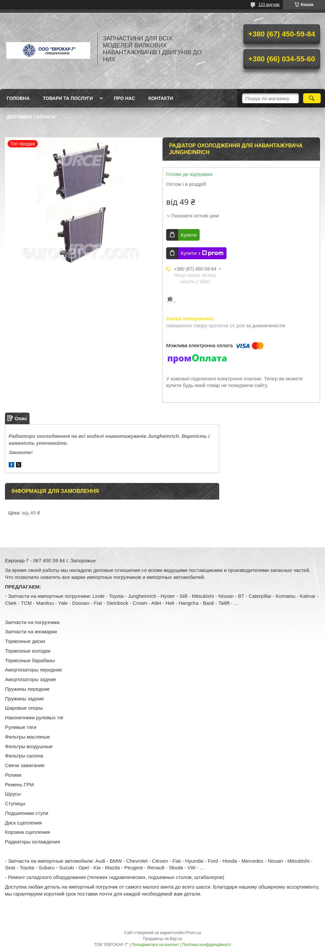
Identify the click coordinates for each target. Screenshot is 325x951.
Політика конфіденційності (206, 944)
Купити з (202, 253)
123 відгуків (269, 4)
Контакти (160, 98)
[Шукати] (312, 98)
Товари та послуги (68, 98)
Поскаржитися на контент (155, 944)
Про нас (124, 98)
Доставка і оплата (31, 116)
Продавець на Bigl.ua (162, 938)
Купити (189, 235)
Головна (18, 98)
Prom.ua (193, 932)
